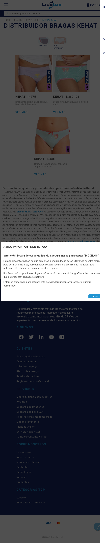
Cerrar (95, 296)
